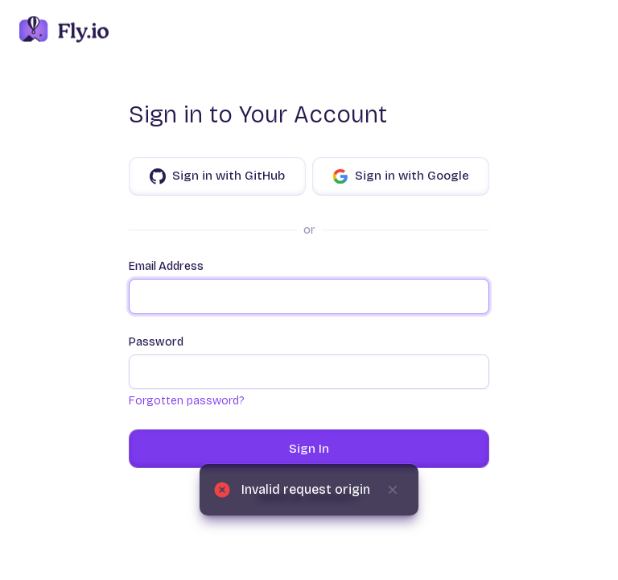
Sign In (309, 448)
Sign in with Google (400, 176)
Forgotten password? (186, 401)
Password (309, 362)
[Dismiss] (393, 490)
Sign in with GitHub (217, 176)
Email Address (309, 286)
